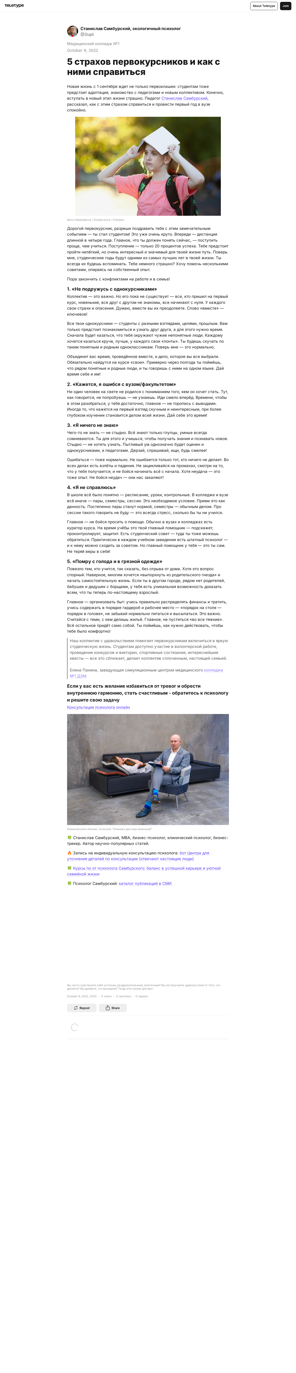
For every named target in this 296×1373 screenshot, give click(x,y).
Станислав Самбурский (184, 98)
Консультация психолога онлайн (98, 707)
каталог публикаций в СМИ (146, 883)
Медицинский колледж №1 (93, 43)
